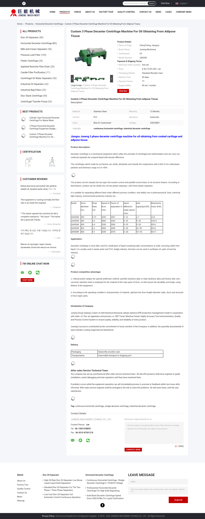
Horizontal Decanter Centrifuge (49, 24)
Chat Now (165, 3)
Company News (183, 12)
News (158, 12)
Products (65, 12)
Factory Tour (106, 12)
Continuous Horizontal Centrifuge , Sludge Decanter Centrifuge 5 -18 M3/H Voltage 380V (105, 482)
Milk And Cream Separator (34, 49)
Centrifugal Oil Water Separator (36, 78)
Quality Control (126, 12)
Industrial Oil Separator (32, 84)
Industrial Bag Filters (31, 90)
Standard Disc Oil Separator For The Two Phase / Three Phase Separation (62, 488)
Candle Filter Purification (33, 72)
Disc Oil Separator (30, 37)
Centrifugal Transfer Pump (34, 101)
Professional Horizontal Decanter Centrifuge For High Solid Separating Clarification (103, 490)
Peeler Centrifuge (29, 60)
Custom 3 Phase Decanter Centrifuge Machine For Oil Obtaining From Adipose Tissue (43, 137)
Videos (77, 12)
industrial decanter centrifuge (143, 406)
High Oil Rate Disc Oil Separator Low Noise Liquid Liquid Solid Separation (63, 481)
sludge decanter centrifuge (117, 406)
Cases (168, 12)
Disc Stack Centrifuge (31, 95)
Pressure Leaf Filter (30, 55)
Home (52, 12)
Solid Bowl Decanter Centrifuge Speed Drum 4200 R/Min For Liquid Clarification (105, 497)
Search (151, 3)
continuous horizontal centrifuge (89, 406)
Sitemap (20, 501)
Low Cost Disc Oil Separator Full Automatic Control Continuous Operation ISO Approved (62, 496)
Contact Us (145, 12)
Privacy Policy (48, 516)
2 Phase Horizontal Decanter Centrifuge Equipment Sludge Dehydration (42, 128)
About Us (90, 12)
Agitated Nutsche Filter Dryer (35, 66)
